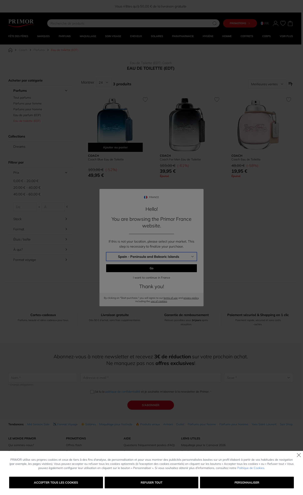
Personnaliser (247, 482)
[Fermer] (298, 455)
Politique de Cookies (250, 468)
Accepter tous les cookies (56, 482)
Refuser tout (152, 482)
